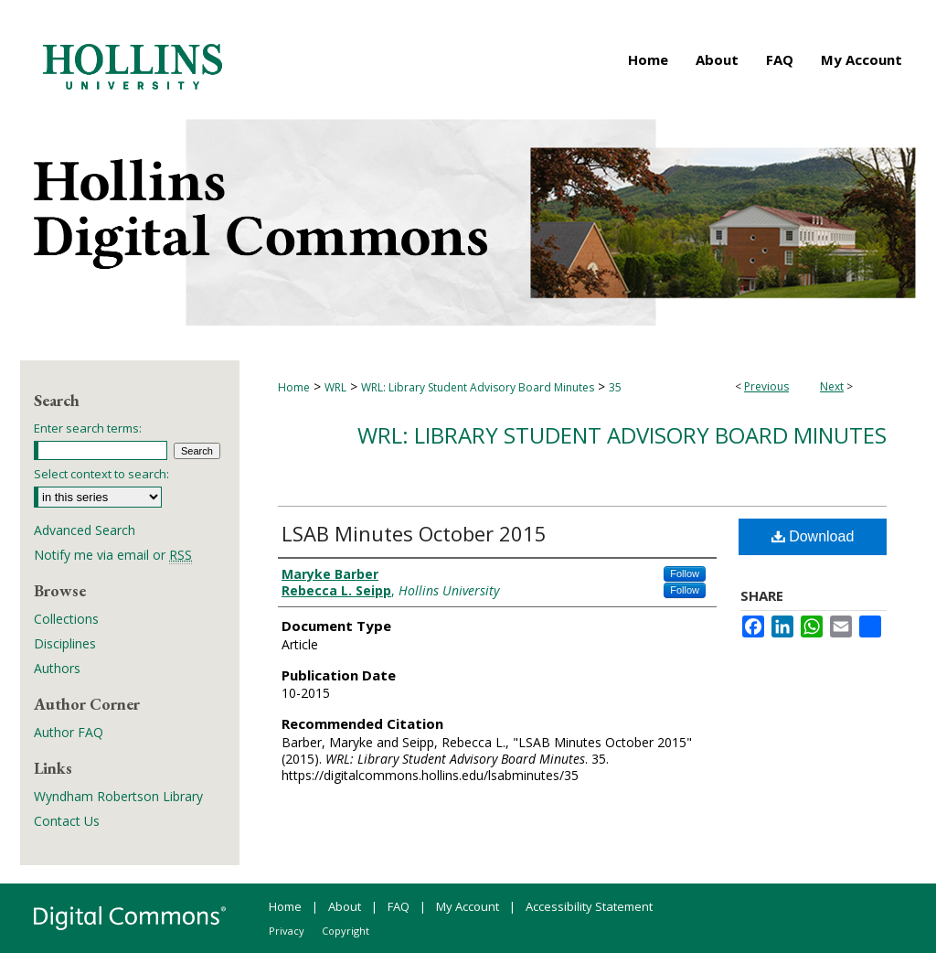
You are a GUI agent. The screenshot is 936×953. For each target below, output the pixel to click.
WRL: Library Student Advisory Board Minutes (477, 387)
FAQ (399, 906)
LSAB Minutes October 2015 (414, 533)
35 (615, 387)
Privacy (286, 930)
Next (832, 386)
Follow (684, 573)
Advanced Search (84, 530)
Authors (57, 668)
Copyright (345, 930)
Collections (66, 618)
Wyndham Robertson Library (118, 796)
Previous (766, 386)
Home (294, 387)
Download (813, 536)
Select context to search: (101, 474)
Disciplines (65, 643)
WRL (335, 387)
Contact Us (67, 821)
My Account (467, 906)
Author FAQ (68, 732)
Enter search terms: (88, 428)
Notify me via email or (113, 554)
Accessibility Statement (589, 906)
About (344, 906)
